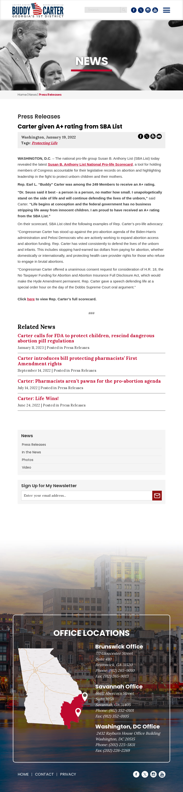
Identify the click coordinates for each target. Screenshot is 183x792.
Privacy (68, 774)
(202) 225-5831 (122, 744)
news (33, 94)
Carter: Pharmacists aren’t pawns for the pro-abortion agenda (89, 381)
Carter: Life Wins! (38, 398)
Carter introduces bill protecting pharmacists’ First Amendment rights (77, 361)
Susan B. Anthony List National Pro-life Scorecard (90, 164)
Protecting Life (44, 143)
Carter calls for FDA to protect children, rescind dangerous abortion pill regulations (86, 338)
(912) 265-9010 (121, 670)
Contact (44, 774)
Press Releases (34, 444)
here (31, 299)
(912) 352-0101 (121, 710)
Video (26, 467)
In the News (31, 452)
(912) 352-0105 (116, 716)
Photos (27, 459)
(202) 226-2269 (116, 750)
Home (22, 94)
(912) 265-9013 (115, 676)
